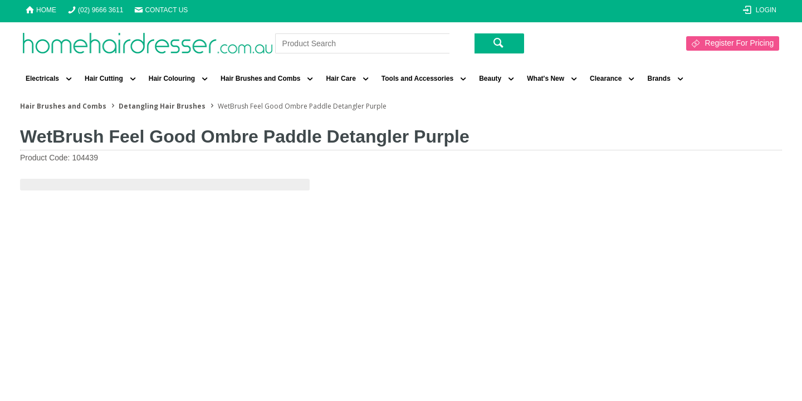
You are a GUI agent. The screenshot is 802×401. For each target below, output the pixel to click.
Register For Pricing (739, 42)
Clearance (606, 78)
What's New (545, 78)
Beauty (490, 78)
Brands (658, 78)
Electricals (42, 78)
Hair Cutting (104, 78)
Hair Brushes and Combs (260, 78)
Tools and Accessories (417, 78)
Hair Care (340, 78)
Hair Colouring (172, 78)
